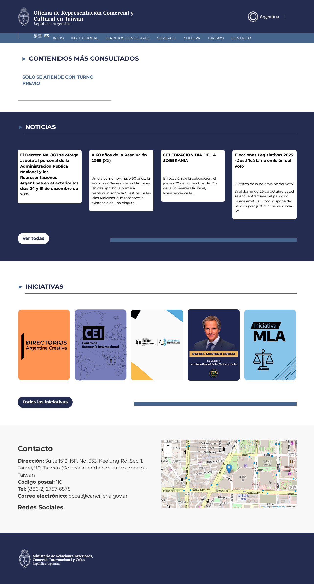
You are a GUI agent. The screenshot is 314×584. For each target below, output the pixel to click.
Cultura (164, 38)
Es (294, 16)
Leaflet (265, 506)
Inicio (30, 38)
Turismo (188, 38)
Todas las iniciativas (45, 402)
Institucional (56, 38)
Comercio (139, 38)
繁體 (283, 16)
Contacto (213, 38)
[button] (229, 469)
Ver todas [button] (33, 238)
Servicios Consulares (100, 38)
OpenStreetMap (278, 506)
